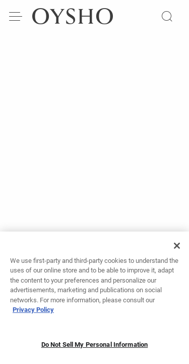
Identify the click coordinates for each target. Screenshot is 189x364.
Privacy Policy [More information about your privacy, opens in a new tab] (33, 313)
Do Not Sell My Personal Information (94, 347)
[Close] (177, 249)
